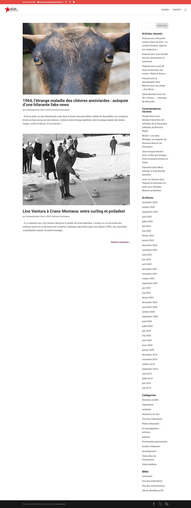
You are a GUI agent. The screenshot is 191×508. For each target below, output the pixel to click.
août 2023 (147, 216)
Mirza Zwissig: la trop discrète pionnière (153, 171)
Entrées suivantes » (120, 242)
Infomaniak (60, 504)
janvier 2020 (148, 350)
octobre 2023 (148, 207)
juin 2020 (146, 331)
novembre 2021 (149, 274)
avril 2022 (147, 264)
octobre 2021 (148, 278)
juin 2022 (146, 259)
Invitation (146, 409)
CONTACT (177, 10)
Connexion (147, 476)
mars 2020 (147, 345)
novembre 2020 (149, 307)
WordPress (37, 504)
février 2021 (148, 297)
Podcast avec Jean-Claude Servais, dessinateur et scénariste (155, 58)
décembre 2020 (149, 302)
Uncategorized (149, 451)
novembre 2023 (149, 202)
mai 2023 (146, 231)
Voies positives (149, 464)
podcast (146, 437)
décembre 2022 (149, 245)
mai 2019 (146, 388)
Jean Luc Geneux (150, 179)
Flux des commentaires (153, 486)
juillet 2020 (147, 326)
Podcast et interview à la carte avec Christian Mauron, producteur (154, 187)
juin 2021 (146, 288)
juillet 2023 (147, 221)
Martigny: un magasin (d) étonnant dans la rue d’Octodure (154, 143)
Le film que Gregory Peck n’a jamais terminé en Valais (155, 159)
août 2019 (147, 373)
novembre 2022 (149, 250)
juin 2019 (146, 383)
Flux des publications (152, 481)
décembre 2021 (149, 269)
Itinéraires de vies (150, 414)
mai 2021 (146, 293)
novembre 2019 (149, 359)
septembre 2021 (150, 283)
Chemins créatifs (150, 400)
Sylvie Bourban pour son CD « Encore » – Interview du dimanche (154, 98)
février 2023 (148, 235)
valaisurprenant (33, 110)
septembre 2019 (150, 369)
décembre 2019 (149, 354)
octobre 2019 (148, 364)
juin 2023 (146, 226)
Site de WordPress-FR (152, 490)
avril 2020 (147, 340)
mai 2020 (146, 335)
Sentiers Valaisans (151, 446)
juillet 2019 (147, 378)
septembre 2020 (150, 316)
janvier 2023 (148, 240)
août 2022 (147, 254)
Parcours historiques (61, 110)
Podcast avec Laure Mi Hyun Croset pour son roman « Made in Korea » (154, 70)
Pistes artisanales (150, 423)
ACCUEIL (165, 10)
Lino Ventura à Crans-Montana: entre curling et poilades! (74, 211)
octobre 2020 (148, 312)
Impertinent (147, 404)
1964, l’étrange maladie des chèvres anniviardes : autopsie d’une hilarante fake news (75, 102)
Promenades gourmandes (154, 441)
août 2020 (147, 321)
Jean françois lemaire (152, 151)
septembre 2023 (150, 212)
